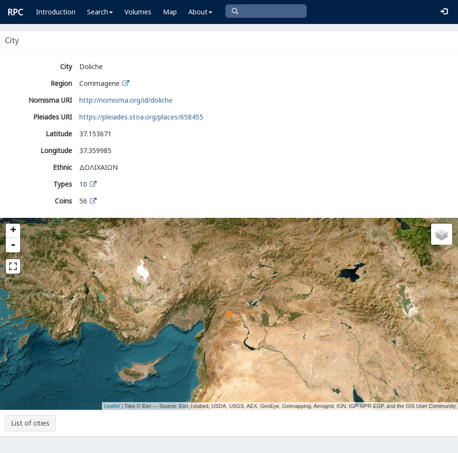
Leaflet (112, 406)
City (66, 66)
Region (61, 83)
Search (100, 11)
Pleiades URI (52, 116)
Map (170, 11)
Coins (63, 200)
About (200, 11)
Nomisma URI (50, 100)
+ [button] (13, 231)
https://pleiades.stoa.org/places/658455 (141, 116)
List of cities (30, 423)
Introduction (55, 11)
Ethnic (62, 167)
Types (62, 184)
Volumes (137, 11)
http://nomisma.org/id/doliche (126, 100)
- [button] (13, 245)
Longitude (56, 150)
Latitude (59, 133)
